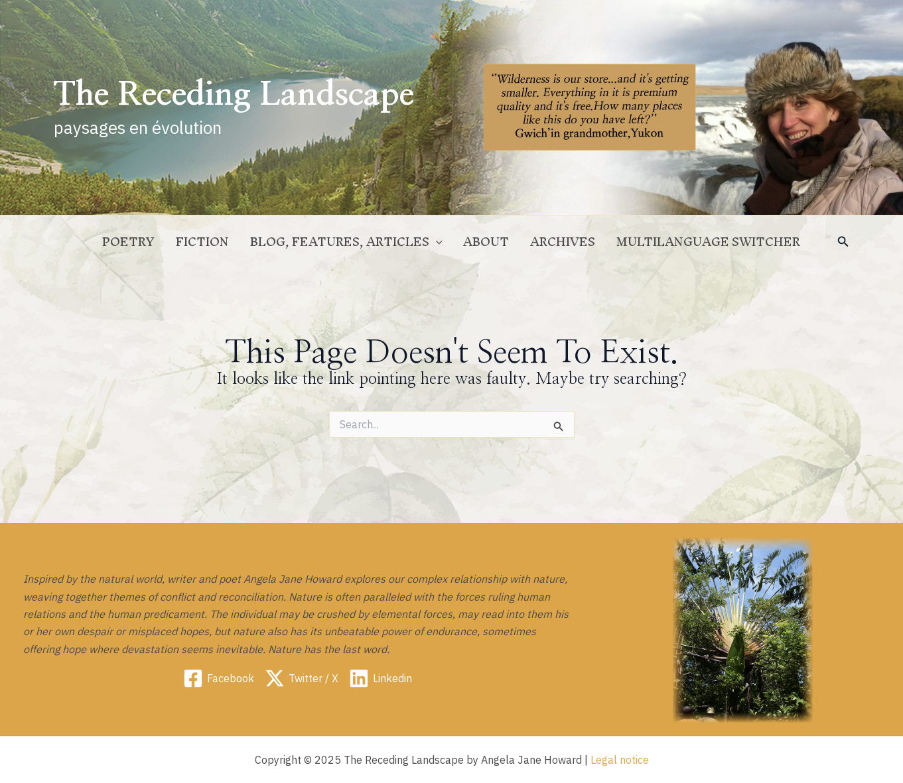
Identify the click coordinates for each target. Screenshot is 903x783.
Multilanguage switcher (708, 241)
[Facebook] (218, 678)
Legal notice (619, 759)
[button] (843, 242)
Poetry (128, 241)
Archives (562, 241)
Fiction (202, 241)
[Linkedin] (380, 678)
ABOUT (486, 241)
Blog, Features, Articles (346, 242)
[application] (436, 242)
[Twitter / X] (301, 678)
